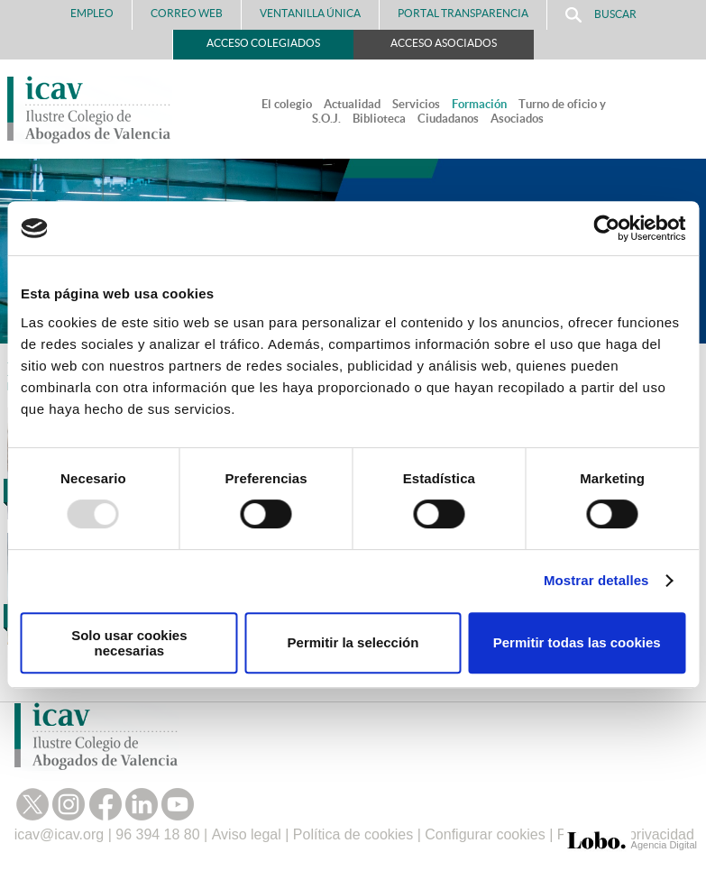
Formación (479, 104)
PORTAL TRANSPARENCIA (463, 13)
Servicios (416, 104)
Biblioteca (379, 118)
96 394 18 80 (157, 834)
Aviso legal (246, 834)
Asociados (517, 118)
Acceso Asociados (443, 43)
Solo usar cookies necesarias (129, 643)
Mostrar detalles (596, 580)
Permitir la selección (353, 642)
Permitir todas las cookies (577, 642)
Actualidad (352, 104)
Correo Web (187, 13)
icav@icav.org (59, 834)
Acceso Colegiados (263, 43)
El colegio (286, 104)
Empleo (92, 13)
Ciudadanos (448, 118)
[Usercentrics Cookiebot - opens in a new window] (606, 228)
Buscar (601, 15)
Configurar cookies (485, 834)
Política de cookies (353, 834)
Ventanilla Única (310, 13)
